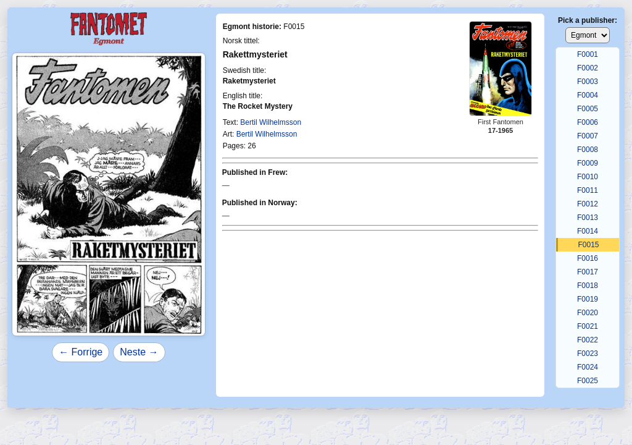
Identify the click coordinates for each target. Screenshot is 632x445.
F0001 (587, 54)
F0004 (587, 95)
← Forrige (80, 352)
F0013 (587, 217)
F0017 (587, 272)
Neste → (139, 352)
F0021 (587, 326)
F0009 (587, 163)
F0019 (587, 299)
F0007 (587, 136)
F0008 (587, 149)
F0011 (587, 190)
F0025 (587, 380)
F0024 (587, 367)
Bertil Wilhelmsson (270, 122)
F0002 (587, 68)
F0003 (587, 81)
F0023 (587, 353)
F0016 (587, 258)
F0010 (587, 176)
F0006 (587, 122)
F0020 (587, 312)
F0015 (588, 244)
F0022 (587, 340)
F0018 (587, 285)
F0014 (587, 231)
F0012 (587, 204)
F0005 (587, 108)
